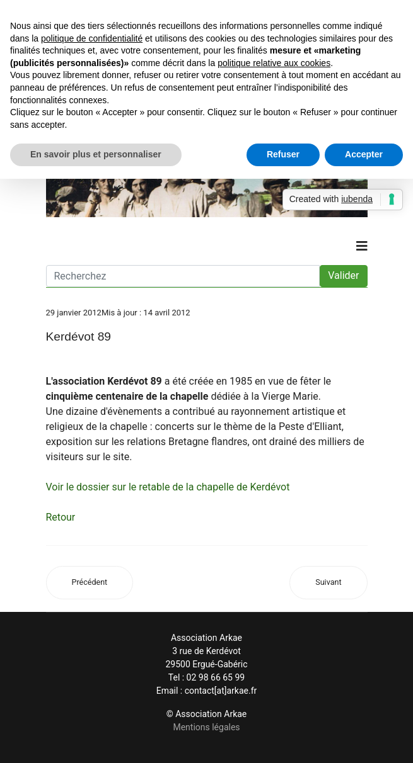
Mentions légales (206, 727)
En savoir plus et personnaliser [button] (95, 154)
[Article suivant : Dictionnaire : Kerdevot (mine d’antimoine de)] (328, 582)
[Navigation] (362, 246)
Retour (61, 517)
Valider (343, 275)
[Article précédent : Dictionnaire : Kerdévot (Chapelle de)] (90, 582)
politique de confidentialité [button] (92, 38)
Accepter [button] (364, 154)
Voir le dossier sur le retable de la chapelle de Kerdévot (168, 487)
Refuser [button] (283, 154)
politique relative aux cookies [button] (274, 63)
